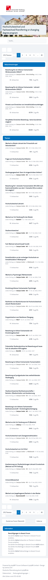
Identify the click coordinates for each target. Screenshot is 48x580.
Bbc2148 (18, 351)
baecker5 (18, 219)
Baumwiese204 (20, 496)
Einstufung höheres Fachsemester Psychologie (20, 288)
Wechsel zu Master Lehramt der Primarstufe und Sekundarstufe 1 (21, 144)
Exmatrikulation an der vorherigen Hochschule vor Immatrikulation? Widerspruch (22, 258)
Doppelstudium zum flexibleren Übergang (19, 317)
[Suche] (40, 41)
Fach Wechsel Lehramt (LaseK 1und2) (17, 244)
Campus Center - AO (22, 175)
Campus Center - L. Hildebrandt (25, 262)
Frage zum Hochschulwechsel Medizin (18, 159)
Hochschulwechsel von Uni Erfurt (16, 449)
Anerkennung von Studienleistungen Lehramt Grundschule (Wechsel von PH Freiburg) (24, 465)
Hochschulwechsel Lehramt (14, 204)
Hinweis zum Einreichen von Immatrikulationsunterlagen (24, 104)
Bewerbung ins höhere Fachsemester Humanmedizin (22, 362)
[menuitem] (7, 573)
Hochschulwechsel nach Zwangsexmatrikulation (21, 436)
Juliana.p (18, 425)
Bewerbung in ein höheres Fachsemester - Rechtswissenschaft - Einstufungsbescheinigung (21, 408)
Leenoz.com (8, 567)
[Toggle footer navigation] (2, 560)
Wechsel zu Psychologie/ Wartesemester (18, 275)
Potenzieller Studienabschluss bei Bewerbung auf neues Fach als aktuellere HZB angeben (23, 347)
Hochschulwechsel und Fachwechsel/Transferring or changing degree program (21, 29)
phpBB (13, 565)
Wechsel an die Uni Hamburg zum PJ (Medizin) (20, 422)
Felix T (18, 320)
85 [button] (42, 55)
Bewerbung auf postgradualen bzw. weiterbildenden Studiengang (22, 376)
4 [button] (30, 55)
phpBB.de (25, 570)
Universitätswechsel (12, 480)
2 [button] (22, 55)
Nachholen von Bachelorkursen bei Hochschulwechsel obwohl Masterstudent (23, 303)
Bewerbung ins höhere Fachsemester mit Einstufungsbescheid (18, 332)
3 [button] (26, 55)
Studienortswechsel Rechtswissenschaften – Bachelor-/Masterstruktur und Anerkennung (20, 392)
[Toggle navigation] (45, 8)
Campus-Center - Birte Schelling (25, 74)
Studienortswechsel (11, 230)
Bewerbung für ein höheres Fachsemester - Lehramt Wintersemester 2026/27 (22, 88)
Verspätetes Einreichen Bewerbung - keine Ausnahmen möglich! (23, 121)
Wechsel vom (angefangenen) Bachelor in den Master (22, 493)
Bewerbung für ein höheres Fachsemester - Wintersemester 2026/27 (19, 71)
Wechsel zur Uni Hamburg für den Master (19, 217)
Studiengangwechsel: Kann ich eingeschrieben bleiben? (23, 172)
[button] (4, 58)
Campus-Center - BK (22, 148)
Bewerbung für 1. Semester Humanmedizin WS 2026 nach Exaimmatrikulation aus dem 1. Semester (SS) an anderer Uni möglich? (24, 188)
